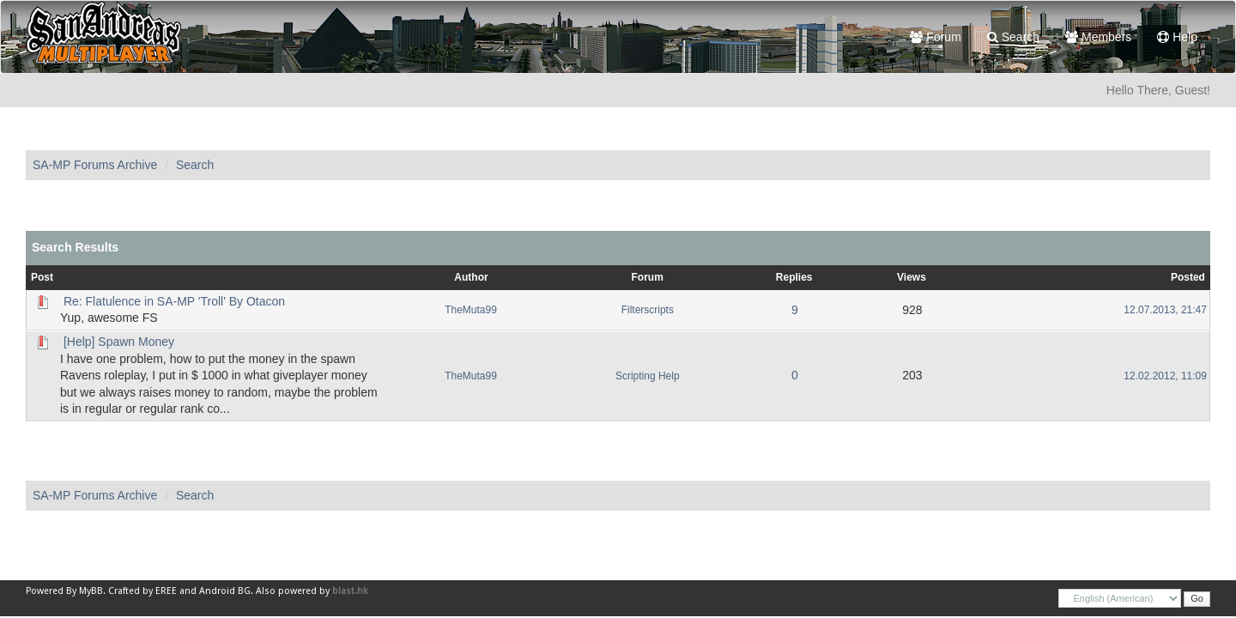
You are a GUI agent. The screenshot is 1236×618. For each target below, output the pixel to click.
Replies (794, 277)
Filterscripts (647, 310)
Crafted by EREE (142, 591)
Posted (1188, 277)
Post (42, 277)
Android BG (225, 591)
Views (911, 277)
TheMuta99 (471, 310)
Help (1177, 37)
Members (1098, 37)
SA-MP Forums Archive (95, 165)
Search (1013, 37)
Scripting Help (647, 376)
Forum (935, 37)
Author (471, 277)
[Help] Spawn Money (119, 341)
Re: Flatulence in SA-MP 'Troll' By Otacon (174, 301)
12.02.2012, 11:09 (1165, 376)
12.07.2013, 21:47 (1165, 310)
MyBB (91, 591)
